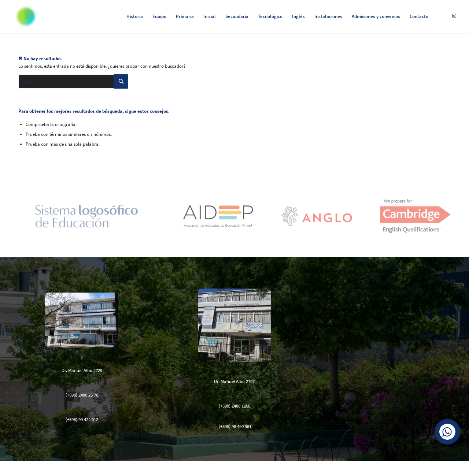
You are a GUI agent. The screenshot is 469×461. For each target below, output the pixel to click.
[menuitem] (135, 16)
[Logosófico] (26, 16)
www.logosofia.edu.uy (387, 304)
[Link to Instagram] (453, 16)
